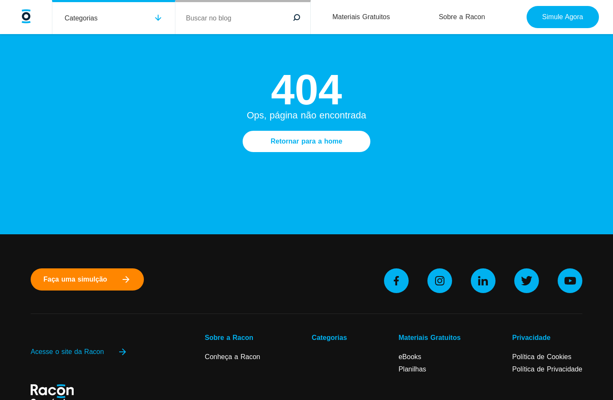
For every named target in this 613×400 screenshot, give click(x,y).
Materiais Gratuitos (361, 16)
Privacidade (531, 337)
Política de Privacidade (547, 369)
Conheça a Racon (232, 356)
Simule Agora (562, 16)
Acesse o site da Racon (79, 352)
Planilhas (412, 369)
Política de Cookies (541, 356)
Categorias (81, 18)
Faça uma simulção (87, 279)
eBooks (409, 356)
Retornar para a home (306, 141)
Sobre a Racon (462, 16)
